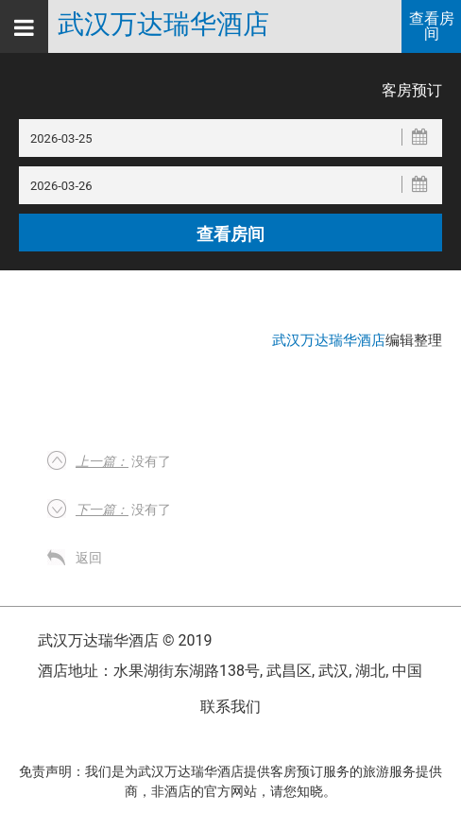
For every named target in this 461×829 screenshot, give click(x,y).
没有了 (123, 461)
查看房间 (431, 26)
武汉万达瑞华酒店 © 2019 (125, 640)
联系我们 (230, 707)
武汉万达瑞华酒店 (163, 24)
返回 (89, 557)
